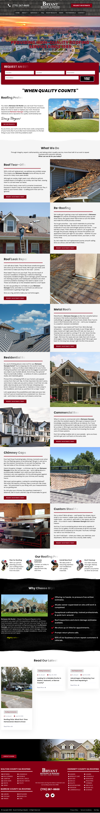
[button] (21, 13)
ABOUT (21, 13)
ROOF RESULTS (51, 13)
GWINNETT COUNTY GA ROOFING (83, 769)
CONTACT (85, 13)
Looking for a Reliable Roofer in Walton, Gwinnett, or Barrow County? (49, 680)
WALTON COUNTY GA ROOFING (15, 769)
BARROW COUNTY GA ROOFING (16, 789)
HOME (13, 13)
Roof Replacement (77, 671)
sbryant (9, 716)
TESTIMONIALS (72, 13)
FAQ (40, 13)
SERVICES (32, 13)
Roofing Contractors (10, 712)
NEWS (61, 13)
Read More (8, 727)
